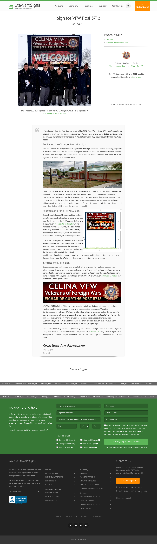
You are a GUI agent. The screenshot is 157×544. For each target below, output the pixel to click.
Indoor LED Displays (89, 440)
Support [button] (102, 6)
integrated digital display (64, 224)
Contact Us (117, 6)
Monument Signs (88, 444)
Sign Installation (51, 500)
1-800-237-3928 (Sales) (130, 487)
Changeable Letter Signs (54, 477)
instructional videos (109, 276)
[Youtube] (80, 525)
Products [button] (59, 6)
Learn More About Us (16, 491)
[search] (128, 5)
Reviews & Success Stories (89, 504)
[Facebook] (70, 525)
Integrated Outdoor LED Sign (117, 42)
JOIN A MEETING (96, 517)
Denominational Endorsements (91, 489)
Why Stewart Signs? (87, 477)
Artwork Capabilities (88, 481)
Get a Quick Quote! (127, 481)
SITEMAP (84, 517)
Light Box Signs (63, 447)
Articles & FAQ (85, 508)
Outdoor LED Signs (64, 440)
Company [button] (73, 6)
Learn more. (136, 77)
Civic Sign (109, 39)
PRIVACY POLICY (71, 517)
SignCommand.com (51, 493)
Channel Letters (87, 447)
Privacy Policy (134, 434)
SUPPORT (58, 517)
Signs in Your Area (87, 500)
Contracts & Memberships (89, 485)
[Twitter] (75, 525)
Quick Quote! (142, 6)
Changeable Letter (64, 444)
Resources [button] (88, 6)
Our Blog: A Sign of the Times (91, 497)
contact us (95, 332)
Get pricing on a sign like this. (54, 114)
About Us (83, 473)
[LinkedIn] (86, 525)
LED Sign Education (51, 497)
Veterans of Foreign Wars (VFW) (126, 66)
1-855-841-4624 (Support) (131, 491)
